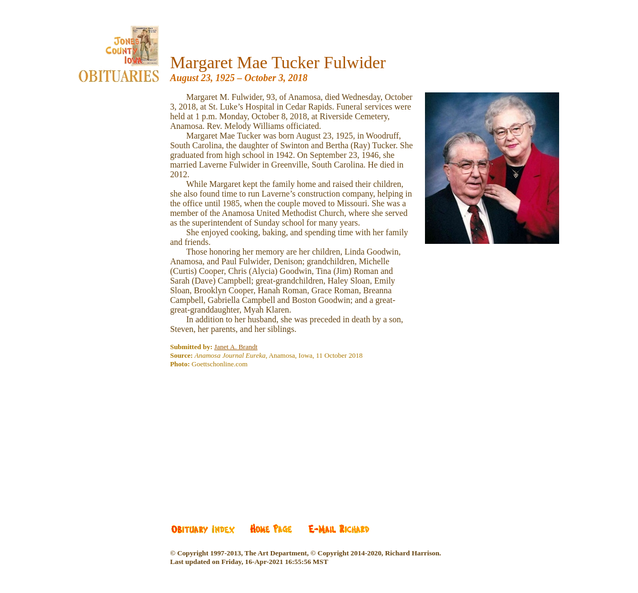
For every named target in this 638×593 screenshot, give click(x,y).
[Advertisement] (250, 441)
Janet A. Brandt (236, 347)
